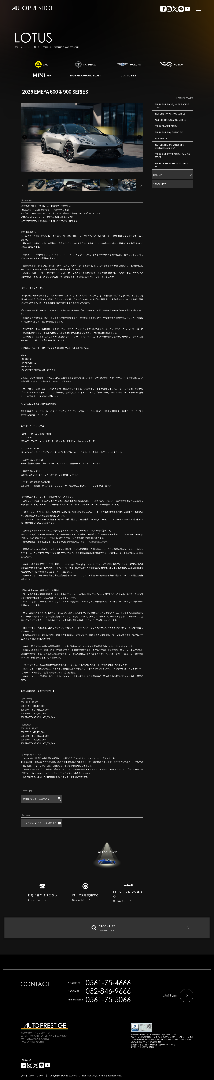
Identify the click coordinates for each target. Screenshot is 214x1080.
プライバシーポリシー (32, 1075)
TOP (17, 47)
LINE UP (157, 174)
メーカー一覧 (30, 47)
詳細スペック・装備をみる (36, 798)
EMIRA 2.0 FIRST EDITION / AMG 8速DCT (172, 155)
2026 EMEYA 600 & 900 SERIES (170, 113)
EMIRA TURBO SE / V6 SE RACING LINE (172, 106)
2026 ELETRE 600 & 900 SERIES (170, 119)
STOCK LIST (159, 184)
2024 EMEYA (161, 138)
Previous (24, 137)
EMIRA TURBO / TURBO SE (169, 132)
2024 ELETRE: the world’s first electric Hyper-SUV (170, 146)
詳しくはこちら (33, 900)
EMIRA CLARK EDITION (166, 126)
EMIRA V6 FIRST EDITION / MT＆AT (172, 165)
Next (139, 137)
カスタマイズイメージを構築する (40, 823)
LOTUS (45, 47)
